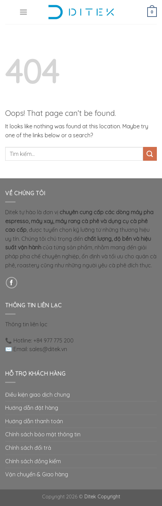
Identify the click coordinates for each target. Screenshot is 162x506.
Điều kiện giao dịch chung (37, 394)
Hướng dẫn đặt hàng (31, 407)
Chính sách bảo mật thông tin (42, 434)
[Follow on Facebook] (11, 282)
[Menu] (23, 11)
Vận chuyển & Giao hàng (36, 474)
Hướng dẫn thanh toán (34, 421)
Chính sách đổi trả (28, 447)
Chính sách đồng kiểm (33, 461)
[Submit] (150, 153)
